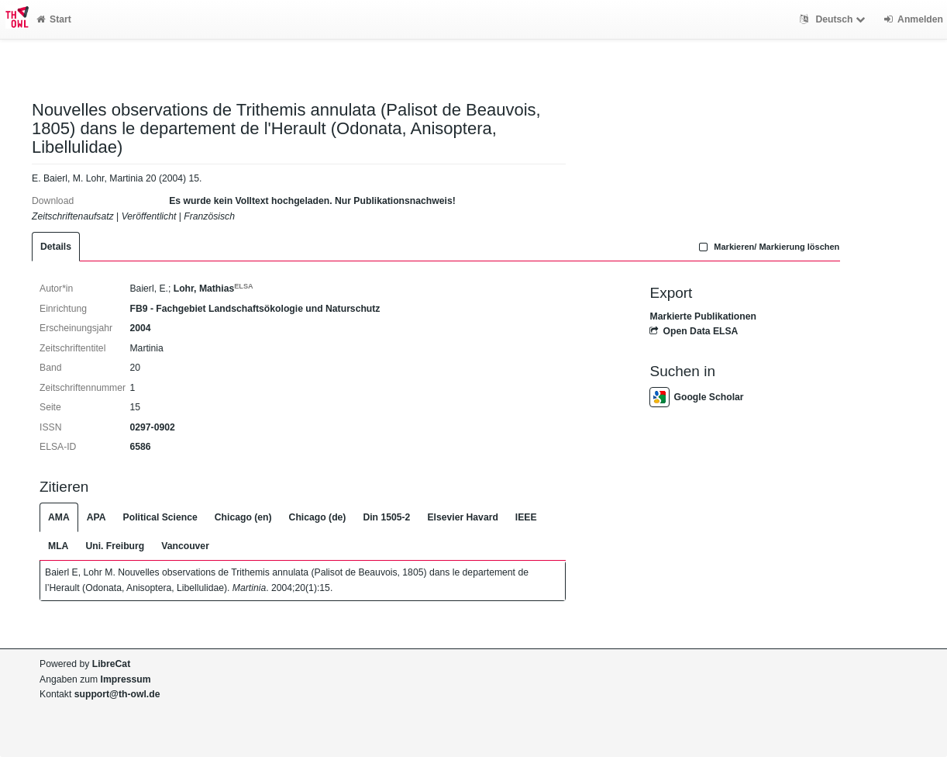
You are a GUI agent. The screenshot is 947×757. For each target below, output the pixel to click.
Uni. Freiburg (114, 546)
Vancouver (185, 546)
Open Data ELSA (693, 331)
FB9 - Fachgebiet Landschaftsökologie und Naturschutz (254, 308)
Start (53, 19)
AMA (59, 517)
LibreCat (111, 663)
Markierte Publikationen (702, 316)
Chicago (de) (317, 517)
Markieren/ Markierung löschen (768, 246)
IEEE (526, 517)
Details (55, 246)
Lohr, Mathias (213, 288)
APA (96, 517)
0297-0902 (151, 427)
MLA (58, 546)
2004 (139, 328)
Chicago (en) (243, 517)
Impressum (126, 679)
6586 (139, 446)
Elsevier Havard (462, 517)
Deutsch (834, 19)
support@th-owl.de (117, 694)
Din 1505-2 (386, 517)
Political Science (160, 517)
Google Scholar (696, 397)
